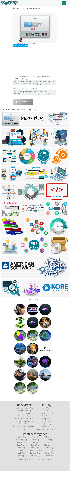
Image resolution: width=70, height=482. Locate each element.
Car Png (49, 451)
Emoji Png (49, 459)
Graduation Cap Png (35, 461)
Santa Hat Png (21, 453)
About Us (46, 419)
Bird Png (49, 453)
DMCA (26, 45)
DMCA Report (46, 427)
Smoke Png (35, 456)
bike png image (24, 435)
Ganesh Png (49, 464)
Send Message (18, 45)
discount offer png (24, 421)
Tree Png (35, 453)
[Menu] (64, 3)
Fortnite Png (35, 467)
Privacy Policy (45, 430)
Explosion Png (35, 464)
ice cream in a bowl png (24, 419)
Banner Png (49, 467)
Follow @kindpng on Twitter (46, 440)
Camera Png (35, 451)
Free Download (23, 102)
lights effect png (24, 427)
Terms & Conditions (46, 424)
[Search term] (46, 3)
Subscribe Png (21, 448)
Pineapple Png (49, 456)
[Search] (60, 3)
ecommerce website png (24, 432)
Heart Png (20, 467)
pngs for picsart (24, 424)
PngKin (20, 461)
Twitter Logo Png (21, 451)
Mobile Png (21, 464)
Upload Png (46, 432)
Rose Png (20, 456)
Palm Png (35, 448)
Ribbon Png (21, 459)
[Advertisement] (35, 61)
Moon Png (35, 459)
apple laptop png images (24, 430)
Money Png (49, 448)
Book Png (49, 461)
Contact (46, 421)
